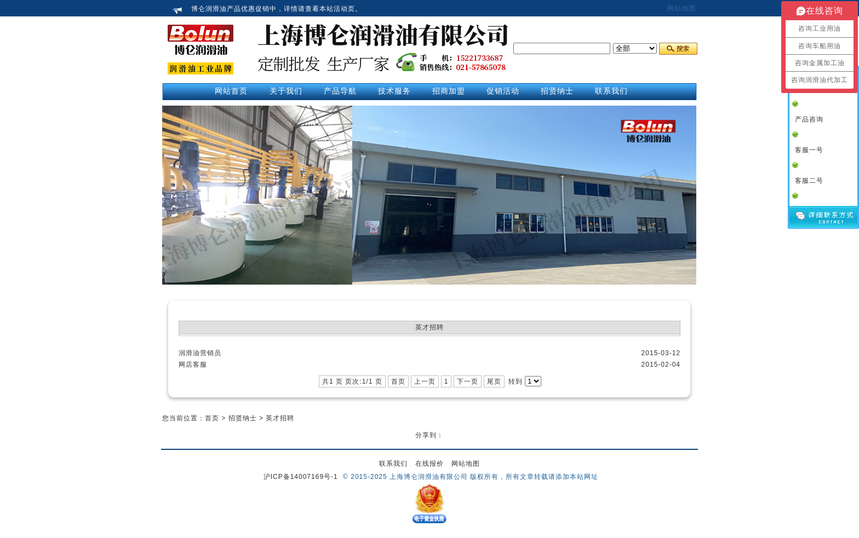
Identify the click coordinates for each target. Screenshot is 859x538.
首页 (212, 418)
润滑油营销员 (200, 353)
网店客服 (193, 364)
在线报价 (429, 463)
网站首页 (231, 90)
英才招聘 (280, 418)
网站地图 (681, 8)
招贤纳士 (242, 418)
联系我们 (393, 463)
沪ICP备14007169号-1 (301, 477)
